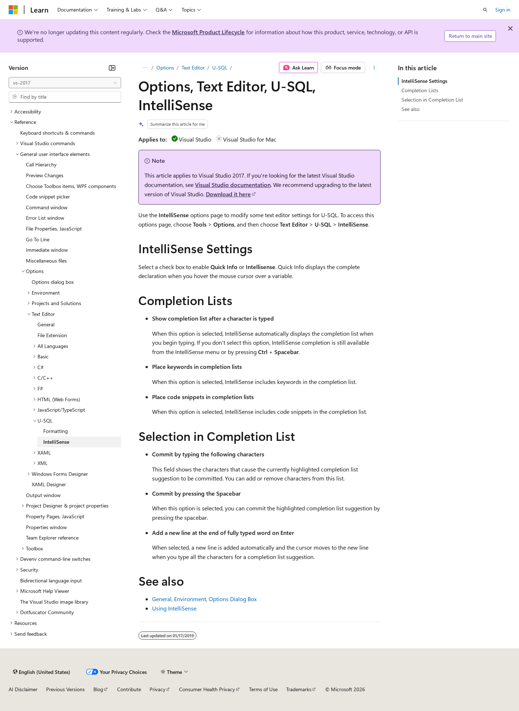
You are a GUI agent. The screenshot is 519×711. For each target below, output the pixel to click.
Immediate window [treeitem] (47, 249)
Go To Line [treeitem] (37, 239)
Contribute (129, 689)
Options (165, 67)
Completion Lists (420, 90)
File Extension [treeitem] (52, 335)
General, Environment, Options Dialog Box (204, 599)
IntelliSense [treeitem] (56, 441)
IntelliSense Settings (424, 80)
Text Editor (193, 67)
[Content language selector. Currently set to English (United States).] (42, 672)
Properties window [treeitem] (46, 527)
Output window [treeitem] (43, 495)
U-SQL (219, 67)
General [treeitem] (45, 324)
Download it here (228, 194)
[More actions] (374, 67)
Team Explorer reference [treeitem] (52, 537)
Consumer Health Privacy (207, 689)
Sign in (502, 9)
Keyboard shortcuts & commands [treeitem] (57, 132)
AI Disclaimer (23, 689)
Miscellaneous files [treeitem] (46, 260)
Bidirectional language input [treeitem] (51, 580)
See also (411, 109)
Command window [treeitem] (46, 207)
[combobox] (65, 83)
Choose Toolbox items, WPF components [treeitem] (71, 186)
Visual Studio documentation (233, 184)
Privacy (157, 689)
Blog (98, 689)
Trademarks (298, 689)
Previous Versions (65, 689)
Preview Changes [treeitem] (44, 175)
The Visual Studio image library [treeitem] (54, 601)
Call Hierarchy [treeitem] (41, 164)
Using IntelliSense (174, 608)
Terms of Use (263, 689)
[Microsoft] (13, 9)
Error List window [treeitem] (45, 217)
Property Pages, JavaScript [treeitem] (55, 516)
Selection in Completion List (432, 99)
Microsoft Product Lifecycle (208, 32)
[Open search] (485, 9)
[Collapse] (112, 67)
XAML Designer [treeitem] (49, 484)
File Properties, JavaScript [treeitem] (54, 228)
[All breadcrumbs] (144, 67)
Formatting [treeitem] (55, 431)
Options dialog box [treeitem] (53, 281)
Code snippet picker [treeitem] (48, 196)
